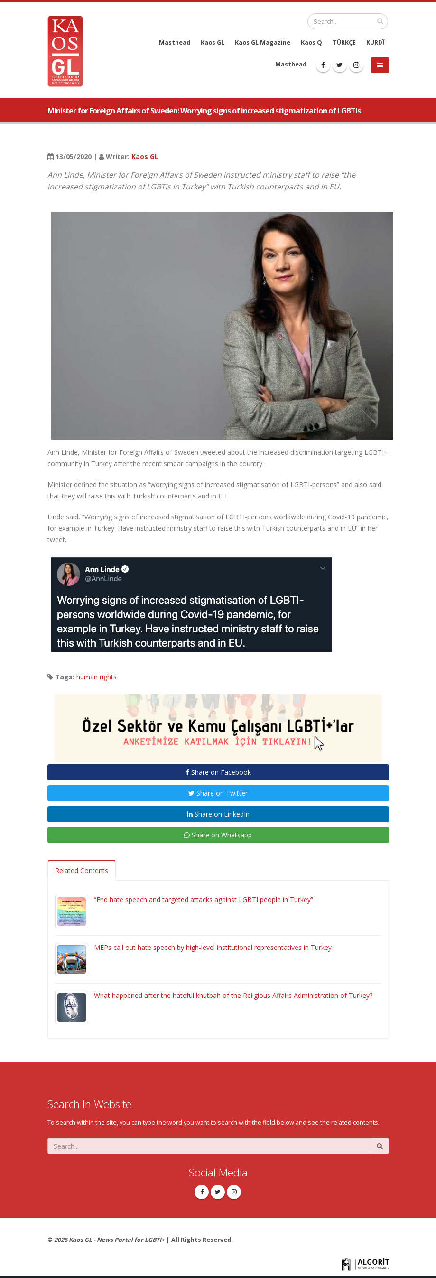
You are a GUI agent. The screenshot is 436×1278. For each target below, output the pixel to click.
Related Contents (81, 870)
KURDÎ (375, 42)
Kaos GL (212, 42)
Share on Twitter (218, 793)
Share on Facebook (218, 772)
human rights (96, 676)
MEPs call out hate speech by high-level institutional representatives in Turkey (213, 947)
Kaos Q (311, 42)
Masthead (174, 42)
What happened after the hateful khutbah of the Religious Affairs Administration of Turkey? (233, 995)
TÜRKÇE (344, 42)
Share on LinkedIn (218, 813)
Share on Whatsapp (218, 834)
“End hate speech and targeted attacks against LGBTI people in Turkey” (203, 899)
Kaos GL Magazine (262, 42)
